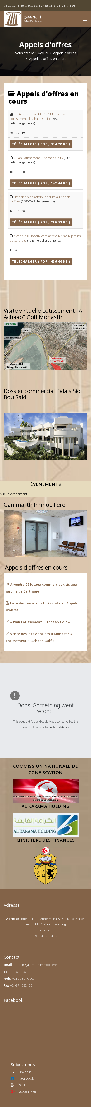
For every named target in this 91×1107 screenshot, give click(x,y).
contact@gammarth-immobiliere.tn (36, 965)
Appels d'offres (64, 53)
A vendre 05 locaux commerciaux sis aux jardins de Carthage (41, 588)
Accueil (43, 53)
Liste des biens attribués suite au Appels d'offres (41, 606)
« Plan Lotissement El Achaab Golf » (38, 158)
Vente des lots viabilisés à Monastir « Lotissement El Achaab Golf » (37, 116)
